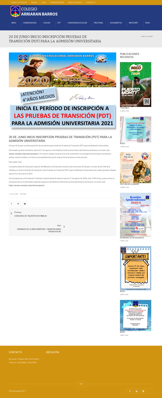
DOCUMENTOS (116, 23)
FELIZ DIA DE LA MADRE (129, 184)
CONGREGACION (29, 23)
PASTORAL (98, 23)
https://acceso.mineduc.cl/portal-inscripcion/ (27, 185)
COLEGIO (46, 23)
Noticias (149, 36)
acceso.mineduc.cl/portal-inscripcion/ (24, 154)
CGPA (43, 3)
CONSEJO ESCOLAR (19, 3)
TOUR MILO (124, 108)
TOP (81, 384)
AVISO (122, 143)
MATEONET (133, 23)
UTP (59, 23)
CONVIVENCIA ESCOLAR (77, 23)
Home (143, 36)
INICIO (14, 23)
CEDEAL (34, 3)
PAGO (147, 23)
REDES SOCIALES (75, 3)
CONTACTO (90, 3)
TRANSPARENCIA (57, 3)
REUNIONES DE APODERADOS (132, 238)
